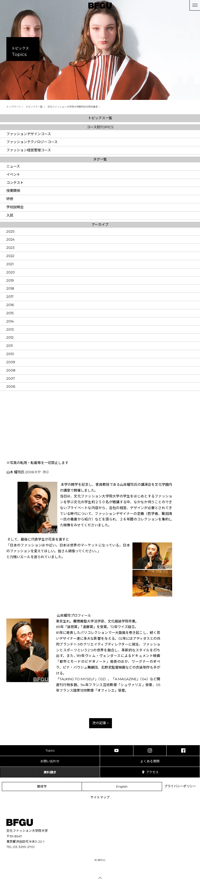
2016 (10, 305)
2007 (10, 378)
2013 (10, 329)
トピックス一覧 (34, 106)
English (122, 786)
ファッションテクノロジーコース (32, 142)
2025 (10, 231)
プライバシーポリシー (180, 786)
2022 (10, 256)
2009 (10, 362)
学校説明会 (15, 207)
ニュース (13, 166)
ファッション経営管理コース (28, 150)
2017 (10, 296)
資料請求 (50, 772)
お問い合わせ (49, 761)
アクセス (150, 772)
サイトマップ (100, 797)
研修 (9, 199)
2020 (10, 272)
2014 (10, 321)
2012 (10, 337)
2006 (10, 386)
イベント (13, 174)
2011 (9, 345)
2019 (10, 280)
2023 (10, 247)
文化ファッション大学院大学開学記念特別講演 (72, 106)
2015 (10, 313)
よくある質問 (149, 761)
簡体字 (42, 786)
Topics (50, 750)
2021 (10, 264)
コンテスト (15, 182)
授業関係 (13, 190)
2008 (10, 370)
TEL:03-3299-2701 (20, 847)
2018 (10, 288)
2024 (10, 239)
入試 (9, 215)
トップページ (13, 106)
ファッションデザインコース (28, 134)
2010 (10, 354)
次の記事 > (100, 723)
